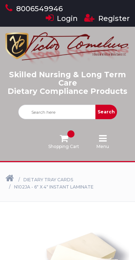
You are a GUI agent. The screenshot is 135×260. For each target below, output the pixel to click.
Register (107, 18)
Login (62, 18)
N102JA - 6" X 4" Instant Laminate (54, 187)
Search (106, 111)
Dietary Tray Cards (48, 179)
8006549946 (34, 8)
